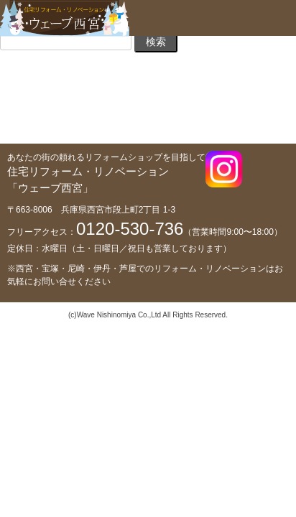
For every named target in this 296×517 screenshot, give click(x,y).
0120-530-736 (129, 228)
